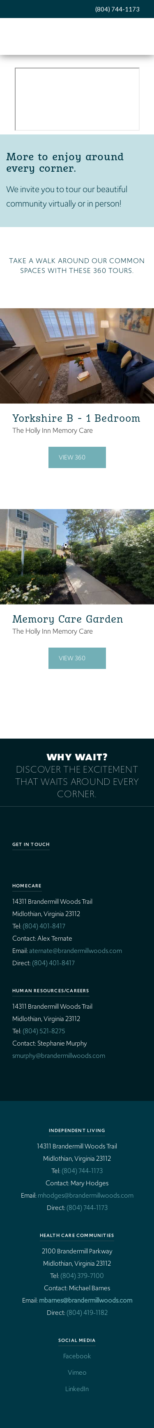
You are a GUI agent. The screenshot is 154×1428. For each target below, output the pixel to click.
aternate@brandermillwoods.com (75, 950)
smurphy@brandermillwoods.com (58, 1055)
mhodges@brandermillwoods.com (85, 1195)
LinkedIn (77, 1389)
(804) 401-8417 (44, 926)
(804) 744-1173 (117, 9)
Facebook (77, 1356)
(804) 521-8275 (44, 1031)
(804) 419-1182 (87, 1312)
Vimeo (77, 1372)
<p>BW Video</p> (77, 99)
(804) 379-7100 (82, 1275)
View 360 (72, 457)
